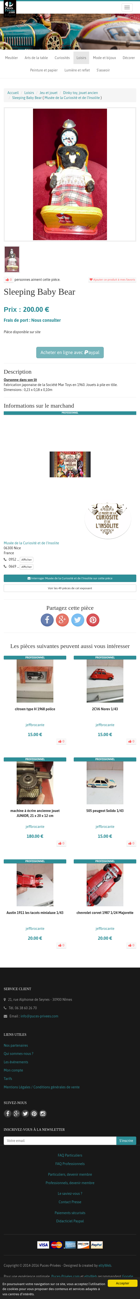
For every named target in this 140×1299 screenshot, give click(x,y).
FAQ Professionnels (70, 1164)
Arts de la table (36, 58)
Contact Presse (70, 1202)
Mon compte (13, 1070)
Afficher (26, 559)
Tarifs (8, 1079)
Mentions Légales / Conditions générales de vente (42, 1087)
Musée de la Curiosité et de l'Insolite (31, 543)
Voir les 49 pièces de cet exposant (70, 588)
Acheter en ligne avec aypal (69, 352)
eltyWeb (105, 1265)
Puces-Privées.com (65, 1276)
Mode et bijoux (104, 58)
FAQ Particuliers (70, 1155)
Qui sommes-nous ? (18, 1054)
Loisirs (81, 58)
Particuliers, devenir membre (70, 1174)
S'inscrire (126, 1141)
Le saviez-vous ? (70, 1194)
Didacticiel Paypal (70, 1221)
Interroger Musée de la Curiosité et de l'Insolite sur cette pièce (70, 578)
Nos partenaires (16, 1045)
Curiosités (62, 58)
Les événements (16, 1062)
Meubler (11, 58)
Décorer (129, 58)
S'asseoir (103, 70)
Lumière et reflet (77, 70)
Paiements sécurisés (70, 1213)
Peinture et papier (44, 70)
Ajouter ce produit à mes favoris (112, 279)
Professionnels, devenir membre (70, 1183)
